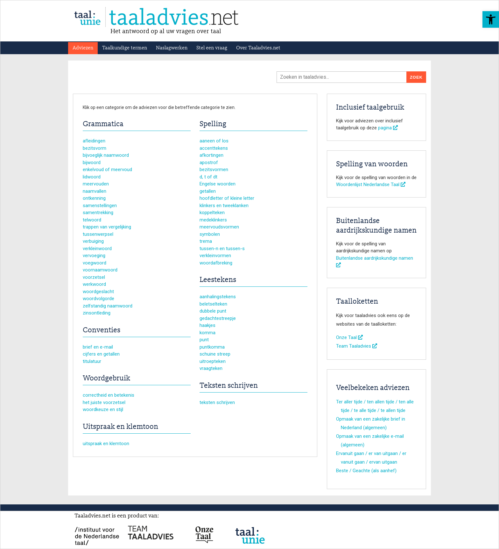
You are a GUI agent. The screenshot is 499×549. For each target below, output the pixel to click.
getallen (208, 191)
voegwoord (94, 263)
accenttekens (214, 148)
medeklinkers (213, 220)
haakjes (207, 325)
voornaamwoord (100, 270)
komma (207, 333)
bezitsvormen (214, 169)
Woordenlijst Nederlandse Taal (370, 184)
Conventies (101, 330)
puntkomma (212, 347)
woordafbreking (216, 263)
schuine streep (215, 354)
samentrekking (98, 212)
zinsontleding (96, 313)
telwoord (92, 220)
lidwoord (92, 177)
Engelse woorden (217, 184)
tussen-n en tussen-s (222, 248)
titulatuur (92, 361)
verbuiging (93, 241)
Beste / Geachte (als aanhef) (366, 470)
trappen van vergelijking (107, 227)
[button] (490, 19)
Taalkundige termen (124, 48)
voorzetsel (94, 277)
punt (204, 340)
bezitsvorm (94, 148)
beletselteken (213, 304)
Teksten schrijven (229, 386)
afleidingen (94, 141)
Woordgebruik (106, 378)
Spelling (213, 124)
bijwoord (92, 162)
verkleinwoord (97, 248)
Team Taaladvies (356, 346)
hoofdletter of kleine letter (227, 198)
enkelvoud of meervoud (107, 169)
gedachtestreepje (218, 318)
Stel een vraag (211, 48)
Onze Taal (349, 337)
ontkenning (94, 198)
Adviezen (83, 48)
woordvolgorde (98, 298)
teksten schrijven (217, 402)
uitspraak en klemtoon (106, 443)
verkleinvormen (215, 255)
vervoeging (94, 255)
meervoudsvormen (219, 227)
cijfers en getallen (101, 354)
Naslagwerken (171, 48)
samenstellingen (100, 205)
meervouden (96, 184)
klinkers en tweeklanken (224, 205)
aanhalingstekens (218, 297)
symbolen (210, 234)
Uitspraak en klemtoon (120, 427)
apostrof (209, 162)
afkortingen (211, 155)
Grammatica (103, 124)
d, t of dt (208, 177)
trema (206, 241)
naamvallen (94, 191)
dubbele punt (213, 311)
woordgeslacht (98, 291)
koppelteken (212, 212)
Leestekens (218, 280)
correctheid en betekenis (108, 395)
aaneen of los (214, 141)
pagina (388, 128)
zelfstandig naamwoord (107, 306)
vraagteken (211, 368)
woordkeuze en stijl (103, 409)
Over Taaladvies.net (258, 48)
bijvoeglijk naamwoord (106, 155)
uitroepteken (213, 361)
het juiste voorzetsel (104, 402)
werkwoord (94, 284)
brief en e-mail (98, 347)
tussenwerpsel (98, 234)
